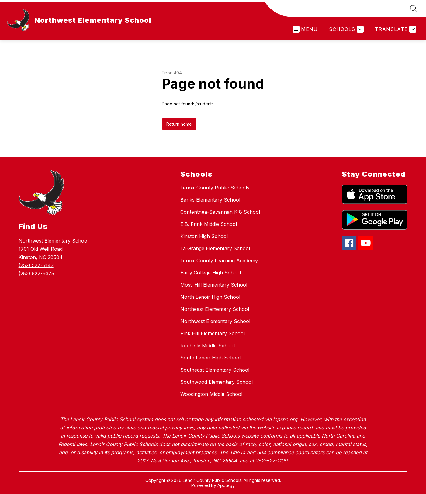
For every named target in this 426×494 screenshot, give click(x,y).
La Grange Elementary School (215, 248)
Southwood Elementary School (216, 382)
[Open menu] (305, 29)
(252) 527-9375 (36, 274)
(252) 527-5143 (36, 265)
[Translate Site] (394, 29)
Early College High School (210, 273)
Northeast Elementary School (214, 309)
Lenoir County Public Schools (214, 188)
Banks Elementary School (210, 200)
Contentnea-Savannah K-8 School (220, 212)
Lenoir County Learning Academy (219, 260)
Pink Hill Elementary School (212, 333)
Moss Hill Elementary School (213, 285)
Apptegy (226, 485)
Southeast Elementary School (214, 370)
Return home (179, 124)
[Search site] (413, 8)
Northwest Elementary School (215, 321)
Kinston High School (204, 236)
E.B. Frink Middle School (208, 224)
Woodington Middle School (211, 394)
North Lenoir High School (210, 297)
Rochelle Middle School (207, 345)
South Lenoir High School (210, 358)
